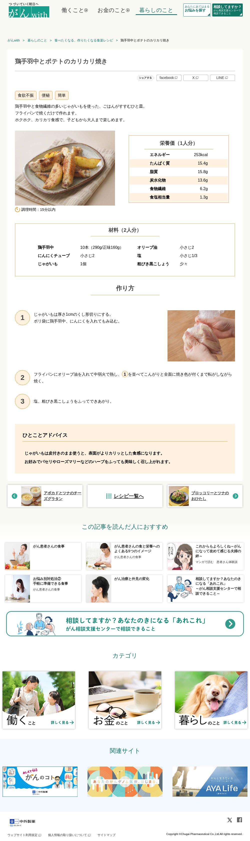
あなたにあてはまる (197, 8)
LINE (222, 77)
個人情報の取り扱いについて (70, 835)
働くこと (73, 10)
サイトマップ (107, 835)
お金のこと (112, 10)
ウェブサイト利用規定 (25, 835)
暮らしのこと (156, 10)
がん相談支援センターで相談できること (228, 10)
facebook (169, 77)
